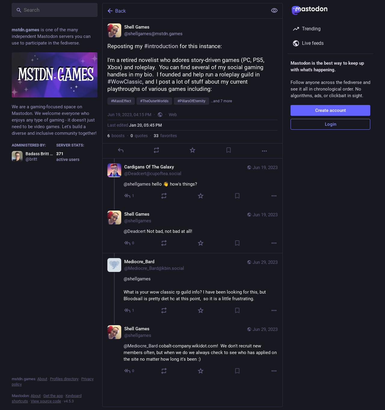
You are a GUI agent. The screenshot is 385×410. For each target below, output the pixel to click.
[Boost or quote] (156, 150)
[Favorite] (192, 150)
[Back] (184, 10)
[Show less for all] (274, 10)
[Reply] (120, 150)
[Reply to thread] (129, 195)
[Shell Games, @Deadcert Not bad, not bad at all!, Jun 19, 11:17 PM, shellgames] (192, 229)
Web (173, 114)
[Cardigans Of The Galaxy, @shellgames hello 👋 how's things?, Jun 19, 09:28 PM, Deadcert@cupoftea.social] (192, 182)
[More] (264, 151)
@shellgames (137, 279)
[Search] (54, 10)
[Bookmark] (228, 150)
